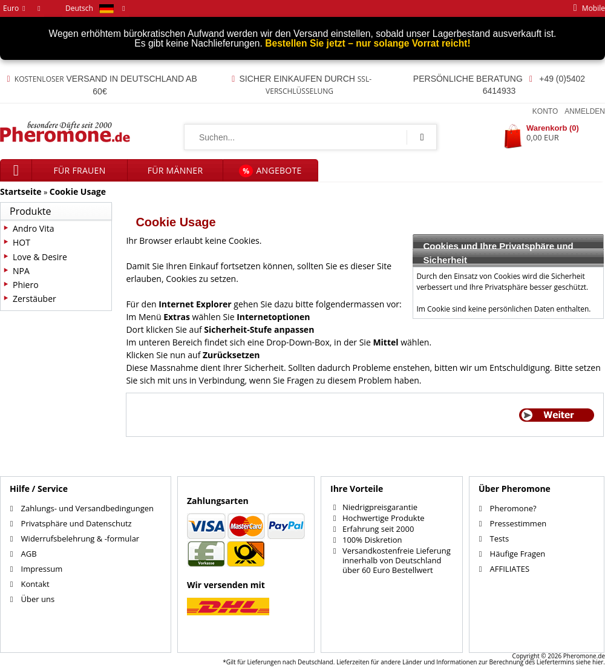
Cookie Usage (78, 191)
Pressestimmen (518, 523)
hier (597, 662)
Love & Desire (40, 257)
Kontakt (35, 583)
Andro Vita (33, 228)
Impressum (42, 568)
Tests (499, 538)
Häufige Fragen (518, 553)
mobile (586, 8)
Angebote (270, 171)
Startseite (21, 191)
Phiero (26, 284)
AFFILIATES (509, 568)
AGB (29, 553)
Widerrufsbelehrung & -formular (80, 538)
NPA (21, 271)
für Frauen (80, 170)
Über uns (38, 599)
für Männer (175, 170)
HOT (21, 242)
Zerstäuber (34, 298)
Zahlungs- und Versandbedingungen (87, 508)
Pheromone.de (584, 656)
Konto (545, 111)
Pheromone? (513, 508)
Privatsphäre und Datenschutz (76, 523)
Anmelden (584, 111)
